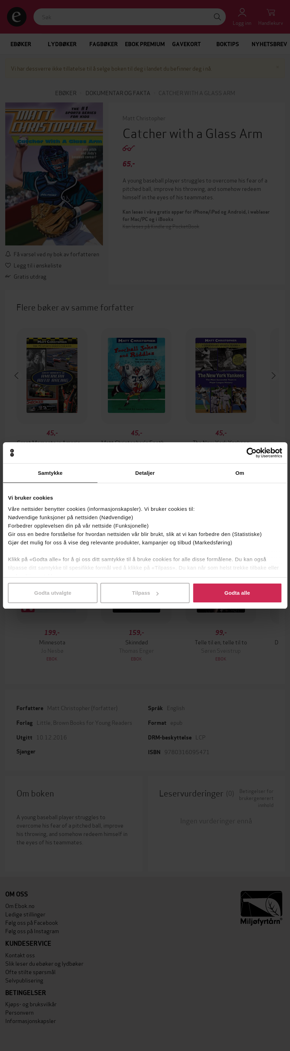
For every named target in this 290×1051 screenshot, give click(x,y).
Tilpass (145, 593)
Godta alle (237, 593)
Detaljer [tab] (145, 473)
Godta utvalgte (52, 593)
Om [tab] (240, 473)
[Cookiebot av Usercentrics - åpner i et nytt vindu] (251, 453)
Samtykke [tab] (50, 473)
